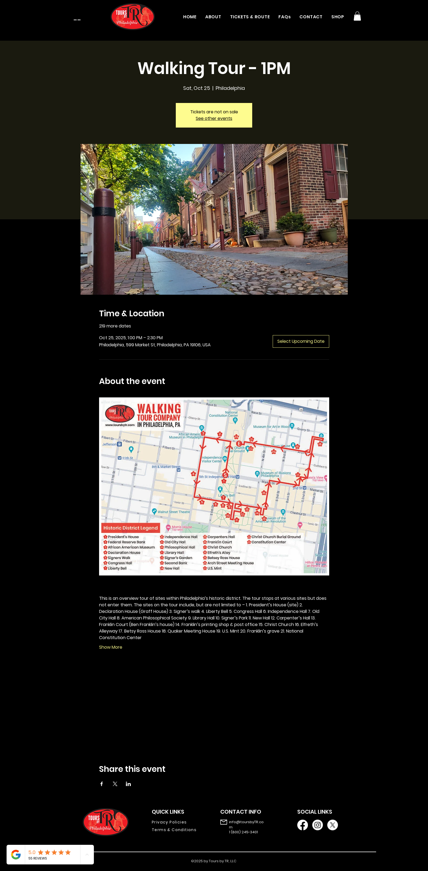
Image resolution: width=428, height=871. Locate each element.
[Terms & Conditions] (178, 829)
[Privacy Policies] (178, 822)
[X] (332, 825)
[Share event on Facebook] (101, 784)
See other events (214, 118)
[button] (357, 15)
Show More (110, 647)
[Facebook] (302, 825)
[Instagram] (317, 825)
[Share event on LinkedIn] (128, 784)
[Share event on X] (115, 784)
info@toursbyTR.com (246, 824)
